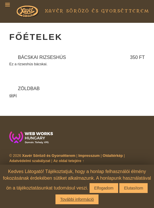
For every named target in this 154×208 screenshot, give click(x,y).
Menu (7, 4)
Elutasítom (133, 188)
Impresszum (89, 156)
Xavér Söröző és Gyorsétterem (97, 11)
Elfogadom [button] (104, 188)
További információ (77, 199)
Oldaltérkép (113, 156)
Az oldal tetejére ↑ (68, 161)
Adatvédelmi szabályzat (29, 161)
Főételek (35, 37)
